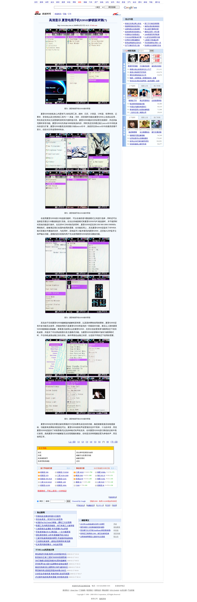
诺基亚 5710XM (62, 472)
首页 (36, 2)
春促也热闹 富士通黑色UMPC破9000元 (51, 567)
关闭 (114, 505)
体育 (47, 2)
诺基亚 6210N (45, 485)
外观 (39, 455)
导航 (151, 2)
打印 (107, 505)
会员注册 (123, 590)
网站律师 (105, 590)
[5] (95, 442)
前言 (39, 452)
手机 (64, 14)
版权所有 (102, 599)
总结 (78, 461)
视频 (85, 2)
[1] (78, 442)
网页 (41, 501)
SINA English (114, 590)
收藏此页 (90, 505)
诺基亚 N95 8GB (46, 479)
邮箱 (145, 2)
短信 (134, 2)
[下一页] (114, 442)
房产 (96, 2)
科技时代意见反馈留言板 (81, 586)
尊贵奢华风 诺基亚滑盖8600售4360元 (50, 570)
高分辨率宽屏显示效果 (84, 452)
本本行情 (106, 468)
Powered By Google (79, 501)
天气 (129, 2)
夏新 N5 (79, 482)
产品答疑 (131, 590)
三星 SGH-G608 (62, 475)
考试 (118, 2)
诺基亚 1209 (61, 482)
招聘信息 (97, 590)
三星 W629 (80, 472)
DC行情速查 (98, 468)
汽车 (90, 2)
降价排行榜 (80, 468)
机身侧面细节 (43, 458)
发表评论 (112, 497)
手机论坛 (80, 505)
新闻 (41, 2)
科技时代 (58, 14)
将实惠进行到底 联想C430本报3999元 (51, 554)
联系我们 (90, 590)
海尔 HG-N (101, 475)
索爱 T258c (101, 479)
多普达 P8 (79, 479)
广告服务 (82, 590)
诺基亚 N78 (44, 475)
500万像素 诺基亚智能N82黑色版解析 (51, 561)
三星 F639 (100, 482)
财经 (58, 2)
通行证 (157, 2)
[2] (83, 442)
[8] (108, 442)
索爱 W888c (101, 472)
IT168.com (93, 25)
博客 (74, 2)
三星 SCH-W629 (46, 482)
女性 (107, 2)
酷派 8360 (79, 475)
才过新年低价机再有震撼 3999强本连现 (51, 577)
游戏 (101, 2)
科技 (68, 2)
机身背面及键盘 (44, 461)
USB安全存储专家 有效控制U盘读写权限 (52, 574)
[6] (99, 442)
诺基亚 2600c (61, 485)
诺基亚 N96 (44, 472)
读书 (112, 2)
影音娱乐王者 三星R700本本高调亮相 (51, 557)
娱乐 (52, 2)
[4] (91, 442)
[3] (87, 442)
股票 (63, 2)
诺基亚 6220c (61, 479)
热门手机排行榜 (46, 468)
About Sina (74, 590)
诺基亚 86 (100, 485)
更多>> (69, 468)
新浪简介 (66, 590)
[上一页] (72, 442)
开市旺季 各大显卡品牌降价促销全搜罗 (51, 564)
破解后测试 (80, 458)
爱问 (140, 2)
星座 (123, 2)
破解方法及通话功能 (83, 455)
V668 (78, 485)
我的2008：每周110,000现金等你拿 (103, 501)
